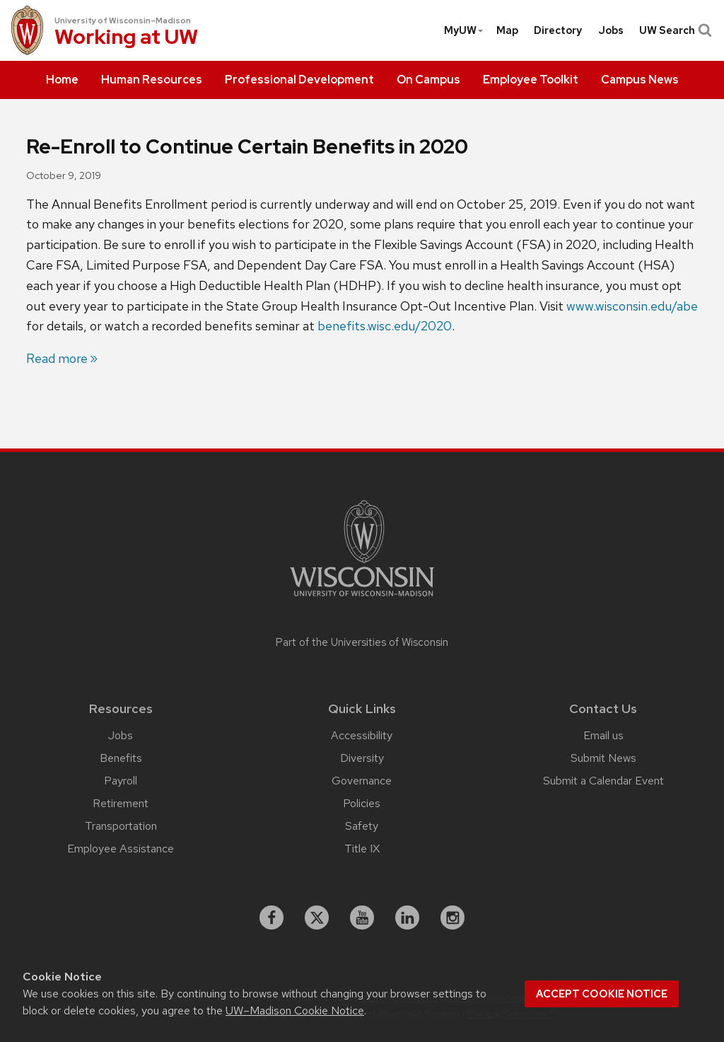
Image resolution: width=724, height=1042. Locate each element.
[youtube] (362, 917)
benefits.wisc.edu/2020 (384, 326)
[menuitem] (62, 80)
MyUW (464, 30)
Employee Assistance (120, 848)
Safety (361, 825)
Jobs (611, 30)
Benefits (121, 758)
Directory (558, 30)
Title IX (362, 848)
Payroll (120, 780)
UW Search (674, 30)
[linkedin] (407, 917)
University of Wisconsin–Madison (122, 20)
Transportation (121, 825)
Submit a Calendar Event (603, 780)
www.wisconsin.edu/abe (632, 306)
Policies (361, 803)
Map (507, 30)
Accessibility (361, 735)
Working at (126, 38)
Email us (603, 735)
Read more (57, 358)
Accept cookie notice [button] (601, 994)
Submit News (603, 758)
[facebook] (271, 917)
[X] (317, 917)
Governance (362, 780)
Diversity (362, 758)
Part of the (362, 642)
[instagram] (452, 917)
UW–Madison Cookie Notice (295, 1010)
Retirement (120, 803)
